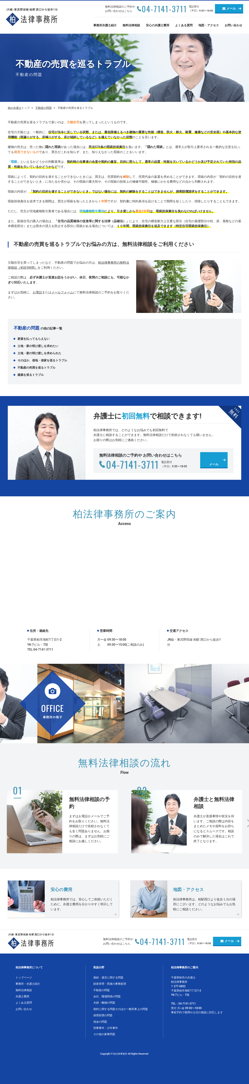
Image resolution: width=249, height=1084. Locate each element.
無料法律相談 (131, 25)
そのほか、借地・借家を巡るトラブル (42, 360)
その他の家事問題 (104, 1034)
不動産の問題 (43, 107)
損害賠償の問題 (102, 1015)
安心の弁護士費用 (157, 25)
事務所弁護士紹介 (105, 25)
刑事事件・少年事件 (105, 1027)
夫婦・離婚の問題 (104, 1002)
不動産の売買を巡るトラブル (36, 367)
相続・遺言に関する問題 (108, 977)
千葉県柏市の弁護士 (183, 977)
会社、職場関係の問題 (107, 996)
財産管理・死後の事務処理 (109, 983)
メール (231, 8)
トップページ (24, 977)
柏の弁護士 (14, 107)
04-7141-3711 (164, 9)
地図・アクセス (208, 25)
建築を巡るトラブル (31, 375)
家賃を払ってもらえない (34, 339)
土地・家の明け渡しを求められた (39, 353)
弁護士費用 (22, 996)
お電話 (37, 292)
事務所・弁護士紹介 (28, 983)
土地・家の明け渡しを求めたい (38, 346)
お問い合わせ (233, 25)
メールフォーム (62, 292)
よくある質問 (184, 25)
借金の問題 (100, 1021)
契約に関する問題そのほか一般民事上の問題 (120, 1009)
